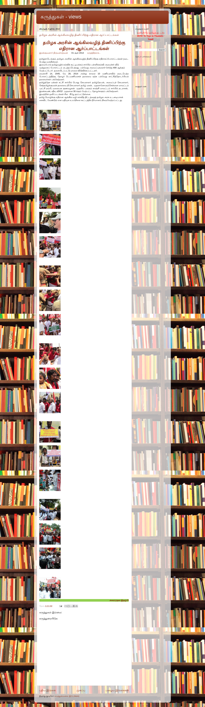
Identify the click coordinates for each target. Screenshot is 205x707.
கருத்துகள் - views (61, 17)
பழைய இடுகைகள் (117, 690)
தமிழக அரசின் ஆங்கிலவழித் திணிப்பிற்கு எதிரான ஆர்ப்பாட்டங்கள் (79, 35)
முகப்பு (80, 690)
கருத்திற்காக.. (93, 53)
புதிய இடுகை (47, 690)
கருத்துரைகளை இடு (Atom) (67, 696)
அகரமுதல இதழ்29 (119, 600)
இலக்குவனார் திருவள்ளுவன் (53, 53)
